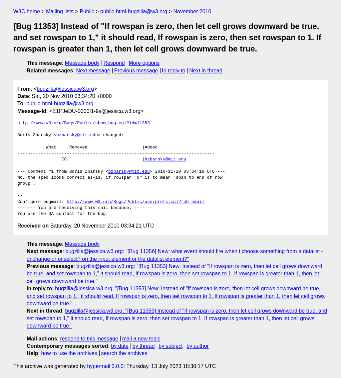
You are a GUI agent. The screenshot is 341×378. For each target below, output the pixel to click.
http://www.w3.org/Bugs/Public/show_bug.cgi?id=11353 (83, 123)
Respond (114, 63)
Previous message (136, 70)
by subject (170, 346)
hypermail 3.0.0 (105, 366)
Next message (93, 70)
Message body (82, 63)
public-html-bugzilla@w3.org (133, 11)
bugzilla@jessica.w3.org (65, 89)
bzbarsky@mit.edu (77, 135)
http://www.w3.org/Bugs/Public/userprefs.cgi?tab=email (135, 202)
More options (144, 63)
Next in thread (205, 70)
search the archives (124, 353)
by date (119, 346)
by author (197, 346)
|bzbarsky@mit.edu (164, 159)
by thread (144, 346)
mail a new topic (141, 338)
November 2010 (192, 11)
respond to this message (89, 338)
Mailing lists (60, 11)
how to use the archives (69, 353)
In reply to (173, 70)
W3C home (26, 11)
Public (87, 11)
